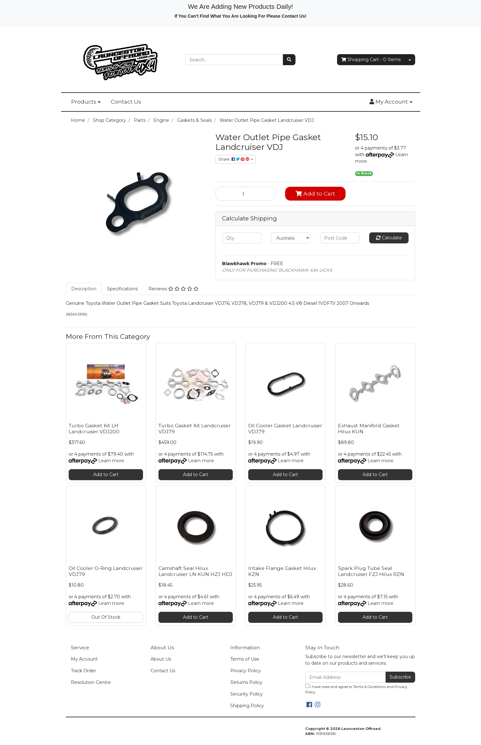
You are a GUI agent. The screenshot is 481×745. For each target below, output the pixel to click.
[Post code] (340, 237)
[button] (391, 102)
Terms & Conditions (369, 687)
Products (83, 102)
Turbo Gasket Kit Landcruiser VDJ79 (194, 429)
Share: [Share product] (234, 159)
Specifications (122, 289)
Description (83, 289)
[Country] (291, 237)
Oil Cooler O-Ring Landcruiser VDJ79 (106, 571)
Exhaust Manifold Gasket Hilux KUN (369, 429)
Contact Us (126, 102)
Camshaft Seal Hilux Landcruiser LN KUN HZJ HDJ (195, 571)
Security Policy (246, 694)
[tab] (84, 289)
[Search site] (289, 59)
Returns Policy (246, 682)
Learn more (111, 460)
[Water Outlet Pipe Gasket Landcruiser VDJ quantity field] (245, 194)
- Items (371, 59)
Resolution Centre (91, 682)
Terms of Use (244, 659)
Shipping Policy (247, 705)
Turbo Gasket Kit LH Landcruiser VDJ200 (94, 429)
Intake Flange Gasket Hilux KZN (282, 571)
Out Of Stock (105, 617)
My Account (84, 659)
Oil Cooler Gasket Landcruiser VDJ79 (285, 429)
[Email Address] (345, 677)
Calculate (389, 238)
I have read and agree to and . (356, 689)
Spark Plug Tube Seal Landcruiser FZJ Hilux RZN (371, 571)
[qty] (242, 237)
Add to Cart (315, 193)
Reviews (173, 289)
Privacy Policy (245, 671)
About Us (161, 659)
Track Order (83, 671)
